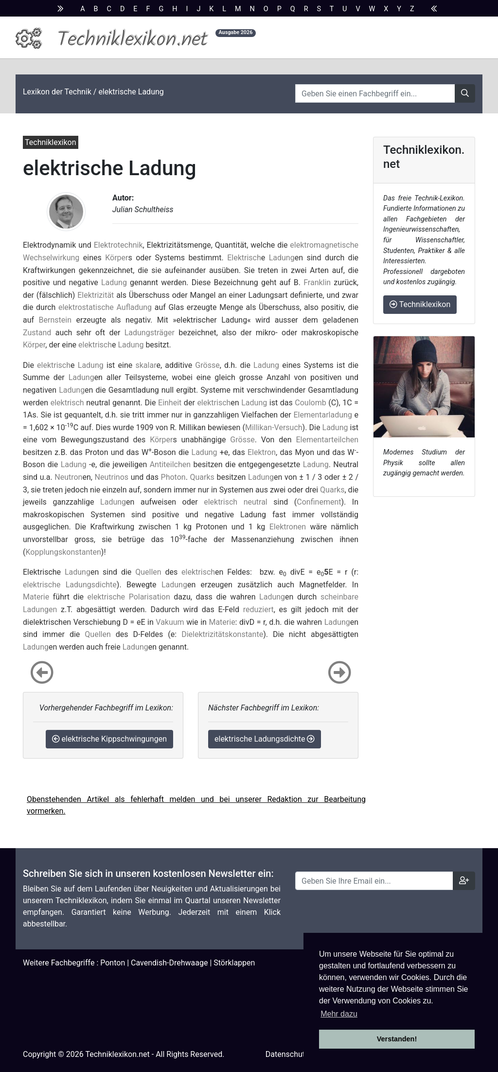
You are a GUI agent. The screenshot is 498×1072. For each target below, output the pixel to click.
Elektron (262, 452)
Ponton (112, 962)
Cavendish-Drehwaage (169, 962)
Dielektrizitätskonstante (222, 634)
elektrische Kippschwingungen (109, 739)
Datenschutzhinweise (302, 1054)
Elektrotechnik (118, 245)
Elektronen (287, 526)
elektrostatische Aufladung (105, 307)
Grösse (207, 365)
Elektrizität (95, 295)
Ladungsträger (149, 332)
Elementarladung (322, 414)
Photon (173, 477)
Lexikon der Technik (57, 91)
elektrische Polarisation (129, 596)
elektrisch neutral (235, 502)
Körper (116, 257)
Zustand (37, 332)
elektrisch (95, 344)
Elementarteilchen (327, 439)
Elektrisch (244, 257)
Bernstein (55, 320)
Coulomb (310, 402)
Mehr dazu (338, 1014)
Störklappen (234, 962)
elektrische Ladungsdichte (70, 584)
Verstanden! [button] (397, 1039)
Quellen (148, 572)
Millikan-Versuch (273, 427)
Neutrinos (111, 477)
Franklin (317, 282)
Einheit (169, 402)
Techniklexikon (420, 304)
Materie (36, 596)
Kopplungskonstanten (63, 552)
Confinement (319, 502)
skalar (145, 365)
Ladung (282, 257)
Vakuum (170, 622)
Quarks (202, 477)
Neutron (68, 477)
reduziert (258, 609)
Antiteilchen (170, 464)
